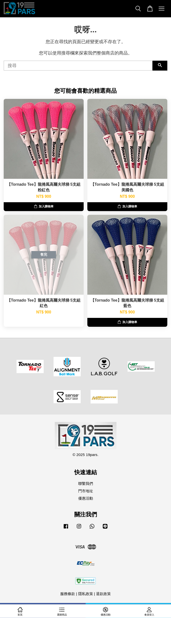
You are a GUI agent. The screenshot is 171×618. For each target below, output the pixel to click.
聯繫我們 (85, 483)
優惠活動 (85, 498)
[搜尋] (78, 66)
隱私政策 (85, 594)
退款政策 (103, 594)
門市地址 (85, 491)
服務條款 (67, 594)
